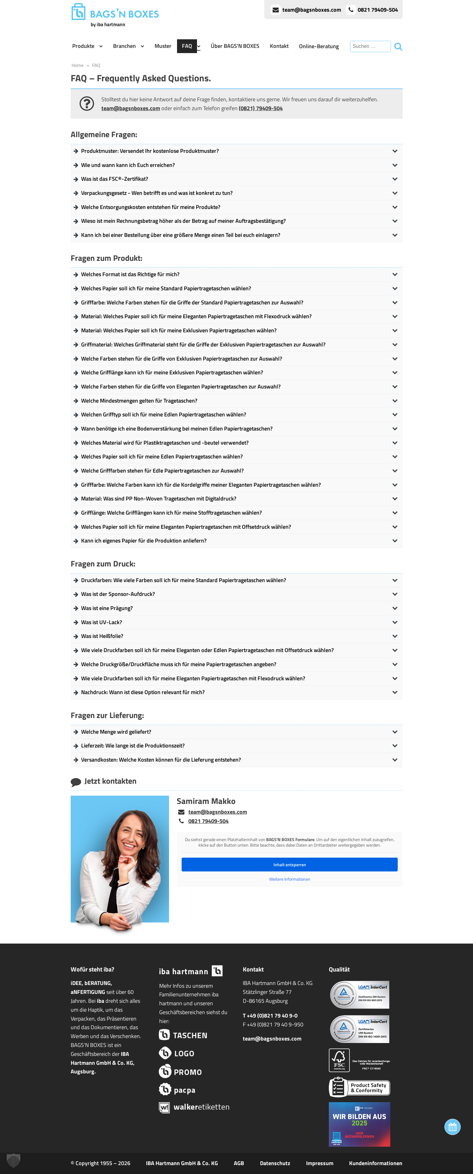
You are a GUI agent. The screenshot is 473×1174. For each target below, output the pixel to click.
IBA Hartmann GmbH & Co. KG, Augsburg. (103, 1063)
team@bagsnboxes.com (130, 108)
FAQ (187, 46)
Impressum (319, 1163)
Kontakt (279, 46)
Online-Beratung (319, 46)
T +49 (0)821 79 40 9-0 (270, 1015)
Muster (163, 46)
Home (78, 65)
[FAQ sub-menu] (200, 46)
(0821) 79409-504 (261, 108)
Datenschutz (275, 1163)
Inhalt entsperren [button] (289, 864)
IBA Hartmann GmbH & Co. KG (182, 1163)
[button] (13, 1160)
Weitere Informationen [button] (289, 879)
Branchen (124, 46)
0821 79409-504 (208, 821)
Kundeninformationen (375, 1163)
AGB (239, 1163)
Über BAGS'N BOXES (235, 46)
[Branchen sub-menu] (144, 46)
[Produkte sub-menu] (102, 46)
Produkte (83, 46)
